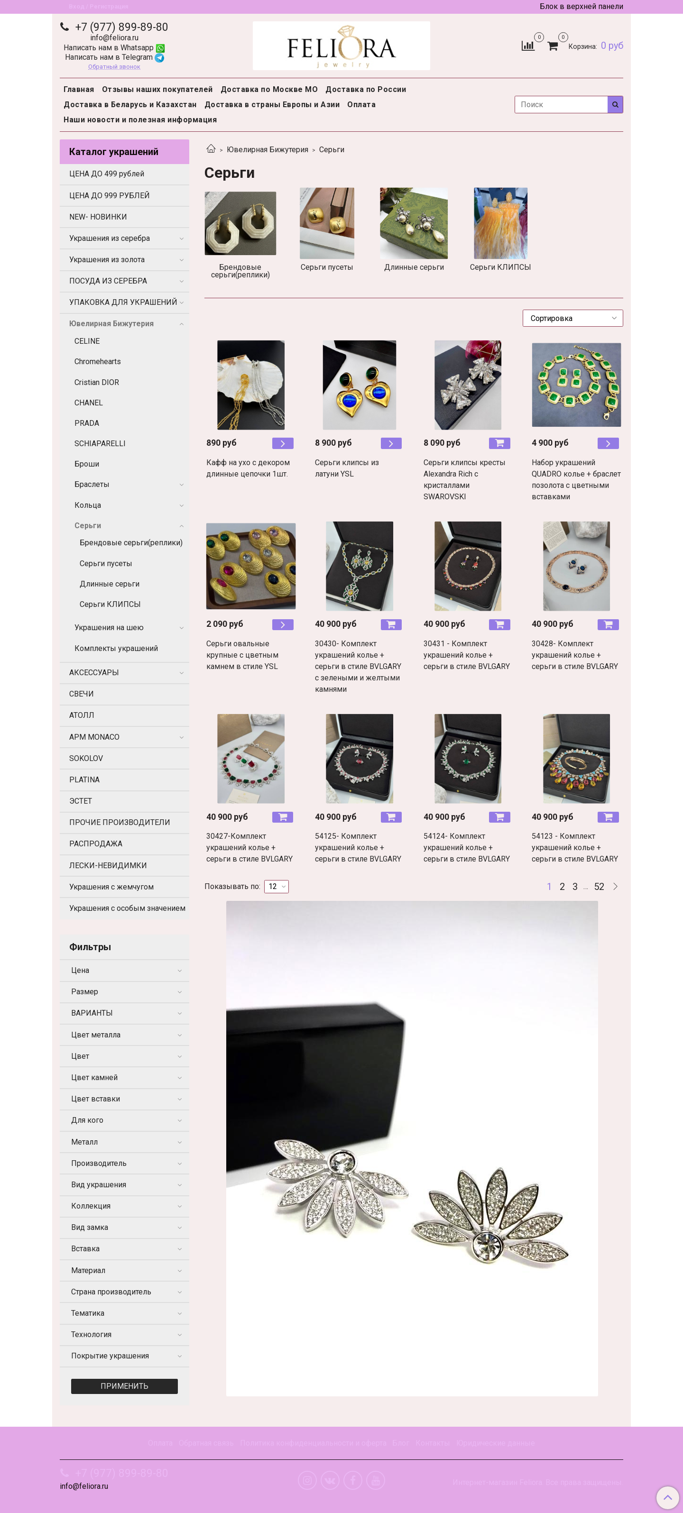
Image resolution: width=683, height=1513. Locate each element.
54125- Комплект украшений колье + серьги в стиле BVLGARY (358, 847)
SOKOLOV (86, 758)
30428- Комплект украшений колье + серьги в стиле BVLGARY (575, 655)
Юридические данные (495, 1443)
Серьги (87, 525)
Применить (124, 1386)
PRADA (86, 423)
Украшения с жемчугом (111, 886)
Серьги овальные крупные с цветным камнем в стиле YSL (242, 655)
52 (599, 886)
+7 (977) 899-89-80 (120, 27)
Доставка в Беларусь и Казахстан (130, 104)
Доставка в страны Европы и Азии (272, 104)
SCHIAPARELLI (100, 443)
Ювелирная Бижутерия (267, 149)
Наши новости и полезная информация (140, 119)
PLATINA (84, 779)
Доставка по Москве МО (269, 89)
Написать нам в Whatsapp (114, 47)
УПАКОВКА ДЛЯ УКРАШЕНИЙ (123, 302)
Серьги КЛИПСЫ (110, 604)
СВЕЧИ (81, 693)
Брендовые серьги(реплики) (131, 542)
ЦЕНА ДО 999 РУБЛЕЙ (109, 195)
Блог (400, 1443)
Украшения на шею (109, 627)
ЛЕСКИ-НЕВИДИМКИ (108, 865)
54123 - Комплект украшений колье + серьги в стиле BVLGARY (575, 847)
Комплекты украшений (116, 648)
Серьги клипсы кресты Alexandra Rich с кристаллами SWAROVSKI (465, 479)
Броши (86, 463)
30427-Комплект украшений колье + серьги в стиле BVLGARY (249, 847)
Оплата (361, 104)
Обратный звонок (114, 67)
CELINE (87, 341)
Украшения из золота (107, 259)
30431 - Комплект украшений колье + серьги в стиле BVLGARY (467, 655)
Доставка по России (365, 89)
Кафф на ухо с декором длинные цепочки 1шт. (248, 468)
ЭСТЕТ (80, 801)
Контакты (432, 1443)
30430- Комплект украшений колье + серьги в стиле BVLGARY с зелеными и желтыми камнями (358, 666)
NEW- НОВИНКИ (98, 216)
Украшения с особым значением (127, 908)
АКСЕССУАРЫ (94, 672)
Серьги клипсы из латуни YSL (347, 468)
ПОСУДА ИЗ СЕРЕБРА (108, 280)
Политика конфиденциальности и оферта (313, 1443)
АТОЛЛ (81, 715)
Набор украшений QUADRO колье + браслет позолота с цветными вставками (576, 479)
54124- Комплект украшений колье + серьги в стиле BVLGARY (467, 847)
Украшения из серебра (109, 238)
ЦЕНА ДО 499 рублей (106, 173)
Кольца (87, 505)
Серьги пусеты (106, 563)
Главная (79, 89)
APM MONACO (94, 737)
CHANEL (88, 402)
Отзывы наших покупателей (157, 89)
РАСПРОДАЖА (95, 843)
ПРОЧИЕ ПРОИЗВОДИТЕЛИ (119, 822)
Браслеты (92, 484)
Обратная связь (206, 1443)
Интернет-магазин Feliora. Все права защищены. (537, 1482)
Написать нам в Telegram (114, 57)
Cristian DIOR (96, 382)
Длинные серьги (109, 583)
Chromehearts (97, 361)
